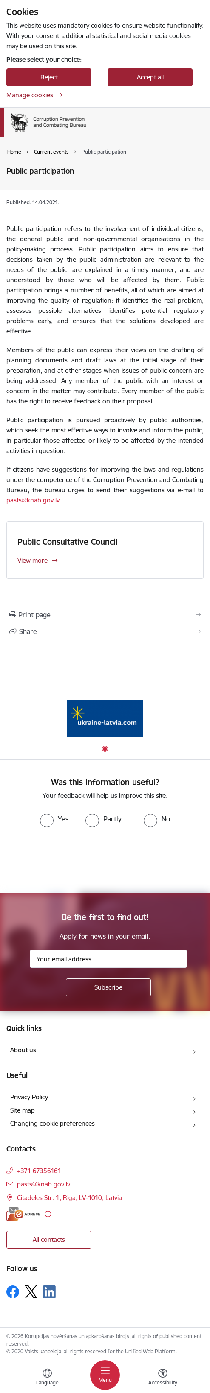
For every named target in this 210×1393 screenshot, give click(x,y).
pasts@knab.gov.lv (33, 500)
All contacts (49, 1239)
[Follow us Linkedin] (49, 1291)
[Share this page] (105, 631)
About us (23, 1050)
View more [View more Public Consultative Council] (32, 560)
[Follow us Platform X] (31, 1291)
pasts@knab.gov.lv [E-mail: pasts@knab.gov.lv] (43, 1184)
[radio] (54, 819)
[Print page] (105, 615)
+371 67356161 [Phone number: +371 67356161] (39, 1171)
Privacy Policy (29, 1097)
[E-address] (23, 1214)
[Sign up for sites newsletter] (108, 987)
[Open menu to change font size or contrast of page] (163, 1378)
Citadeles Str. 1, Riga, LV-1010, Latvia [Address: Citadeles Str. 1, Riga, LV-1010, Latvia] (69, 1198)
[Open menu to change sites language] (47, 1378)
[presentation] (71, 859)
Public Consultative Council (67, 542)
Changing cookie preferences (52, 1123)
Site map (22, 1110)
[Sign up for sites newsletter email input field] (108, 959)
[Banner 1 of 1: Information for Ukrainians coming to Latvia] (105, 718)
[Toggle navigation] (105, 1375)
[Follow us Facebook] (12, 1291)
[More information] (48, 1214)
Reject (49, 77)
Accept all (150, 77)
